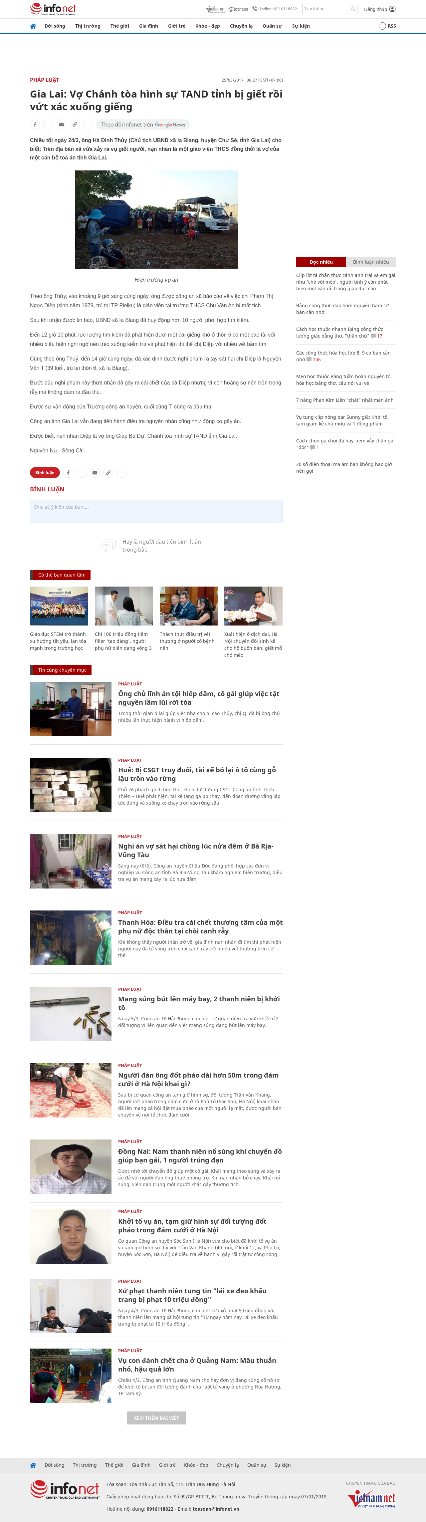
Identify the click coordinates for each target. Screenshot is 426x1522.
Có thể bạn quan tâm (62, 575)
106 (314, 359)
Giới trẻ (176, 26)
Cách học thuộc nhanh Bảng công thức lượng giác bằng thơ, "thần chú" (339, 332)
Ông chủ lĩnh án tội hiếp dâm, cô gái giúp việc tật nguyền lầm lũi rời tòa (199, 698)
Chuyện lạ (241, 26)
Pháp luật (44, 80)
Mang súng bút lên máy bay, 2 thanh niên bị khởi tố (199, 1003)
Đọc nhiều (321, 262)
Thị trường (88, 26)
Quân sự (272, 26)
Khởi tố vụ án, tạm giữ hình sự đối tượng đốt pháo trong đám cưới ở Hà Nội (192, 1225)
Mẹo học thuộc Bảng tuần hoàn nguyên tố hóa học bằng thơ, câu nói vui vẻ (343, 379)
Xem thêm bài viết (156, 1418)
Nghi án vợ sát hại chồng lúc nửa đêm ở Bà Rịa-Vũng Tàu (196, 850)
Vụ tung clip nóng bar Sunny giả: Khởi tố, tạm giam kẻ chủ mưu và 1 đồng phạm (342, 420)
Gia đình (148, 26)
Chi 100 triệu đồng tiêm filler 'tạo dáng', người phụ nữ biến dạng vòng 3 (123, 641)
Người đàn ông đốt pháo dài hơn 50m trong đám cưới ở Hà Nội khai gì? (198, 1079)
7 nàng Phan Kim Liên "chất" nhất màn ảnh (345, 400)
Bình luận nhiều (371, 262)
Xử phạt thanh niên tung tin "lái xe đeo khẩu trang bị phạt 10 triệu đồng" (192, 1295)
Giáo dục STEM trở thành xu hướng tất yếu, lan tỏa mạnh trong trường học (58, 641)
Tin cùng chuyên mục (62, 670)
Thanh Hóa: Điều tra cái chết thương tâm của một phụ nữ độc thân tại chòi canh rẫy (200, 926)
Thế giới (119, 26)
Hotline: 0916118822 (273, 9)
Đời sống (55, 26)
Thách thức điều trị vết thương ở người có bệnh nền (187, 641)
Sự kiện (301, 26)
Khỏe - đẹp (207, 26)
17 (376, 336)
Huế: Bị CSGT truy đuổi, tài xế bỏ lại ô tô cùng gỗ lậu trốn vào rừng (197, 774)
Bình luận (45, 472)
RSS (387, 26)
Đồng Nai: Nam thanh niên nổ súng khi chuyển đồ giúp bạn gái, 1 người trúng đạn (200, 1155)
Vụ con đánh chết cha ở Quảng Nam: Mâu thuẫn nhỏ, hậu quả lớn (197, 1365)
